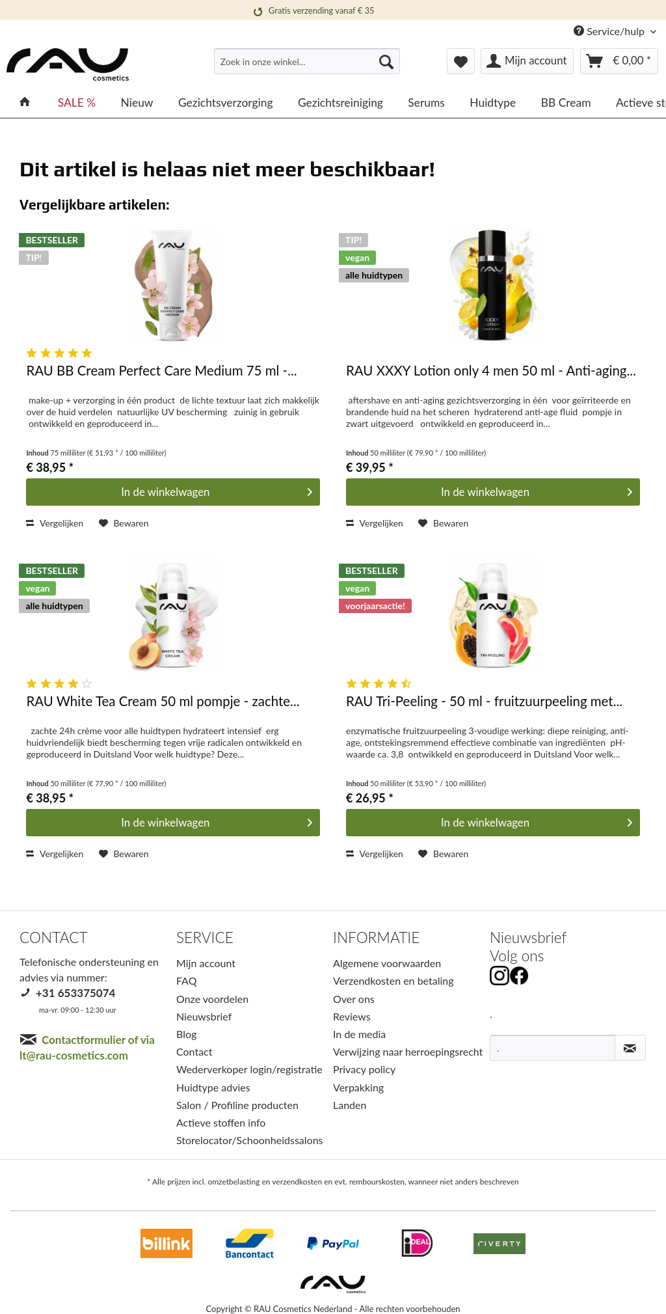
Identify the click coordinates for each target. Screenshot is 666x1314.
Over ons (354, 998)
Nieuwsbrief (204, 1016)
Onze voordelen (212, 998)
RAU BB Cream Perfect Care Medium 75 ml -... (161, 370)
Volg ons (517, 956)
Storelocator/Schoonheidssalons (249, 1140)
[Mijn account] (527, 61)
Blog (186, 1034)
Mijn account (205, 963)
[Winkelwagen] (619, 61)
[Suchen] (386, 61)
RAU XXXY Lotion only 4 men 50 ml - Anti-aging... (491, 370)
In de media (359, 1034)
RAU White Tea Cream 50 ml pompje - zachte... (162, 701)
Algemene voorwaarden (387, 963)
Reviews (352, 1016)
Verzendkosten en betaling (393, 980)
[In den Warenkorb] (173, 492)
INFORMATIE (376, 937)
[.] (552, 1048)
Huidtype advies (213, 1087)
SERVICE (204, 937)
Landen (349, 1105)
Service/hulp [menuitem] (610, 31)
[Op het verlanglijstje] (124, 523)
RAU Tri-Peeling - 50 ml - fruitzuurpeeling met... (484, 701)
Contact (194, 1051)
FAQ (186, 980)
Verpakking (358, 1087)
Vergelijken (54, 522)
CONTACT (54, 937)
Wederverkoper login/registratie (249, 1069)
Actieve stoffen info (220, 1122)
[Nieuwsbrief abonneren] (630, 1048)
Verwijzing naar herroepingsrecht (408, 1051)
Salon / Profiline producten (237, 1105)
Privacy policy (364, 1069)
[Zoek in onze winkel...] (307, 61)
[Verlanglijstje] (461, 61)
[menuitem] (307, 66)
